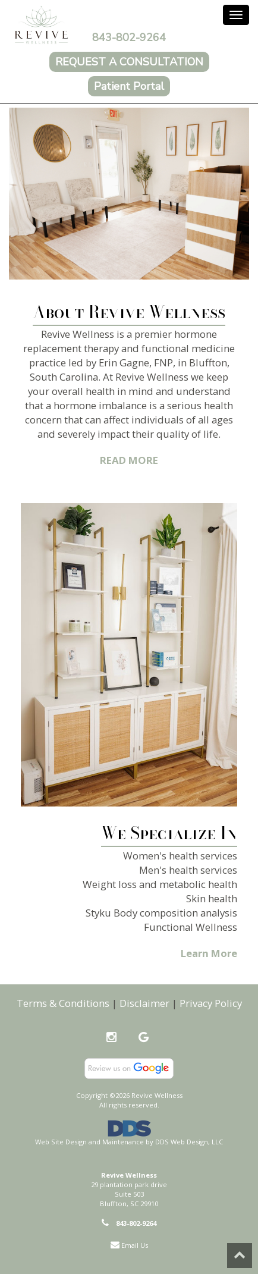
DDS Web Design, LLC (189, 1141)
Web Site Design (61, 1141)
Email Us (134, 1245)
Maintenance (123, 1141)
